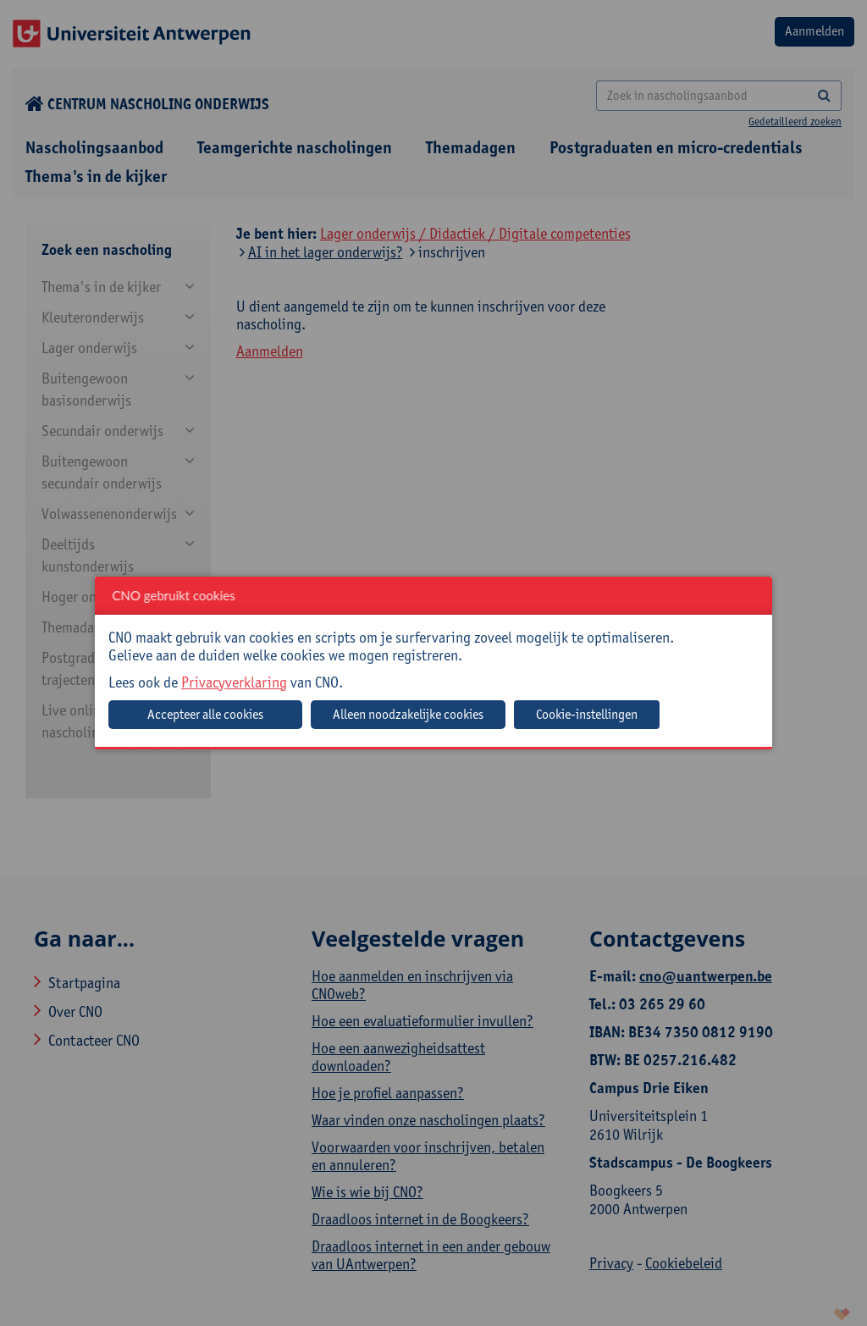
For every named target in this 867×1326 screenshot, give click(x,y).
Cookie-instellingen (587, 714)
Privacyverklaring (234, 682)
